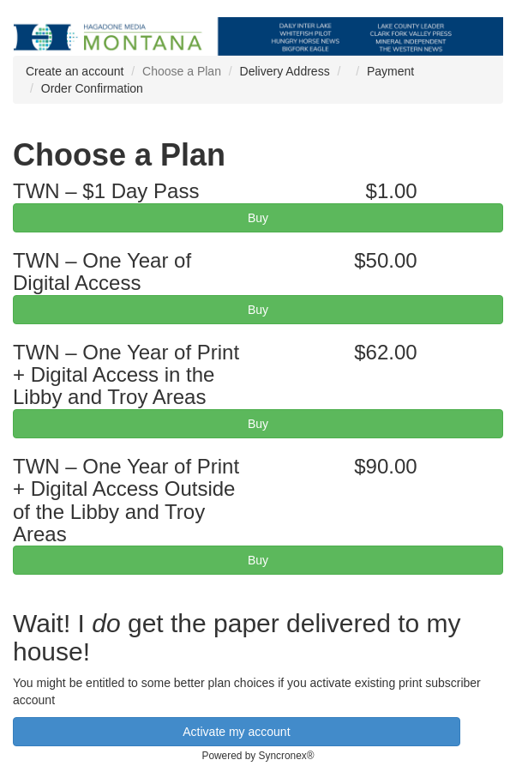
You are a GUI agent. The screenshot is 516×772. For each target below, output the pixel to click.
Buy (258, 218)
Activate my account (236, 732)
